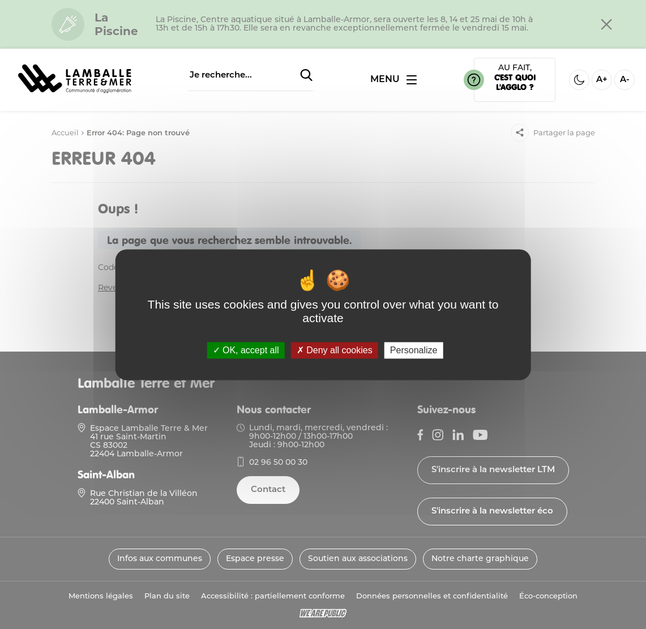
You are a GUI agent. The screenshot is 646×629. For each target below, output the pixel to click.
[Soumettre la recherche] (306, 76)
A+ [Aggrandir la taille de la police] (602, 80)
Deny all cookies (335, 350)
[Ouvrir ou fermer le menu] (393, 79)
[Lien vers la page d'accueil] (74, 93)
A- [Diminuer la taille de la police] (625, 80)
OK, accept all (246, 350)
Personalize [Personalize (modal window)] (414, 350)
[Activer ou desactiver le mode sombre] (579, 80)
